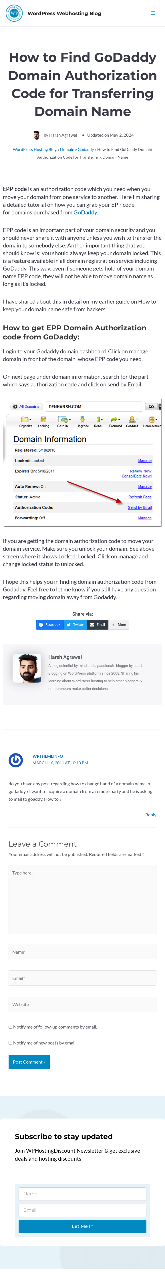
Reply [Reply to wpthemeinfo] (150, 817)
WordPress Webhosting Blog (74, 14)
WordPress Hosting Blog (35, 152)
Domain (67, 152)
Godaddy (86, 152)
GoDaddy (85, 215)
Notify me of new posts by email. (44, 1045)
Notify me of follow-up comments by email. (55, 1029)
